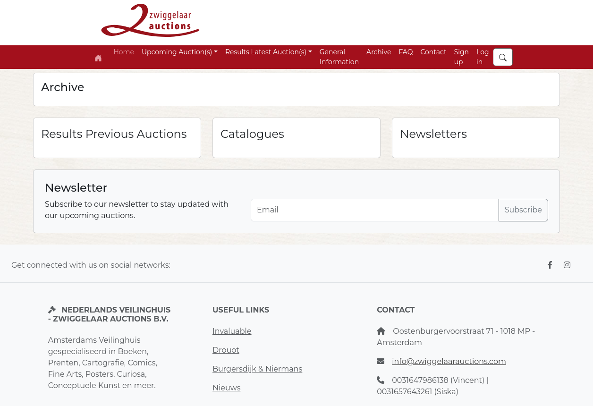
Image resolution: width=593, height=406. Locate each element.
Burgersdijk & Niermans (257, 368)
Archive (378, 52)
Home (123, 52)
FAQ (405, 52)
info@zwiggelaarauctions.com (449, 361)
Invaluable (232, 331)
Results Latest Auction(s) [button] (265, 52)
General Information (339, 57)
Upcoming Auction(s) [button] (177, 52)
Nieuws (226, 387)
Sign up (461, 57)
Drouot (225, 350)
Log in (482, 57)
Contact (433, 52)
